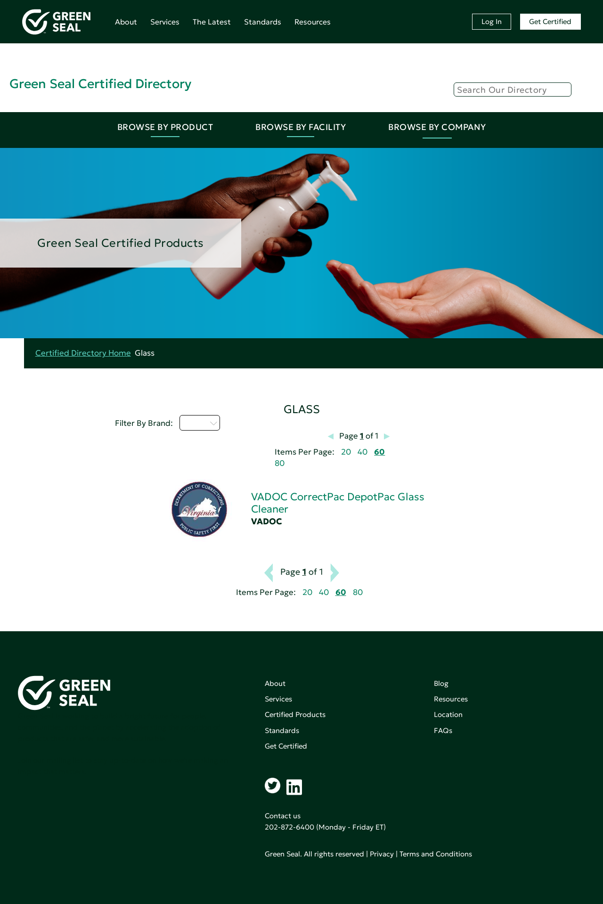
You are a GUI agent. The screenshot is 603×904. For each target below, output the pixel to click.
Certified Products (295, 714)
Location (448, 714)
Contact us (283, 815)
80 (280, 463)
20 (346, 452)
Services (164, 21)
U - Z (199, 422)
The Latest (212, 21)
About (126, 21)
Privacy (382, 853)
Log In (491, 21)
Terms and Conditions (435, 853)
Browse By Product (165, 127)
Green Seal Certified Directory (100, 83)
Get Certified (550, 21)
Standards (262, 21)
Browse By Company (437, 127)
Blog (441, 683)
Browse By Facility (300, 127)
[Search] (512, 89)
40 (362, 452)
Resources (312, 21)
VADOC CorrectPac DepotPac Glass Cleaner (337, 502)
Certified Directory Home (83, 353)
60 (379, 452)
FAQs (443, 730)
